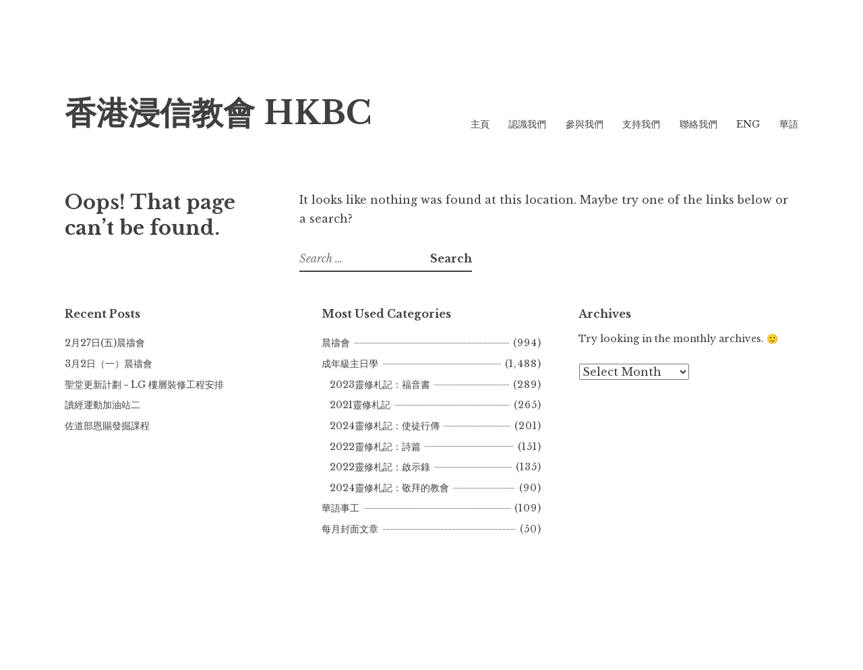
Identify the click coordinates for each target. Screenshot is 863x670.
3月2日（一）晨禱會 (108, 364)
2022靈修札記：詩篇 (375, 447)
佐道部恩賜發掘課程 (107, 426)
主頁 (480, 124)
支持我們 (641, 124)
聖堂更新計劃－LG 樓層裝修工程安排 (144, 385)
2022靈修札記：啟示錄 (380, 467)
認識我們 (527, 124)
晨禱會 (336, 343)
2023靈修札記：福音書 (380, 385)
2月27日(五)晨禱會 (105, 343)
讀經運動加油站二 (102, 405)
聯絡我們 (698, 124)
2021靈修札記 (360, 405)
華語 (788, 124)
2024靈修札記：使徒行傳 (385, 426)
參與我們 (584, 124)
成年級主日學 (350, 364)
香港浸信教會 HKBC (218, 113)
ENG (748, 124)
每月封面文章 (350, 529)
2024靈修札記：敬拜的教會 (389, 488)
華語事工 (340, 508)
